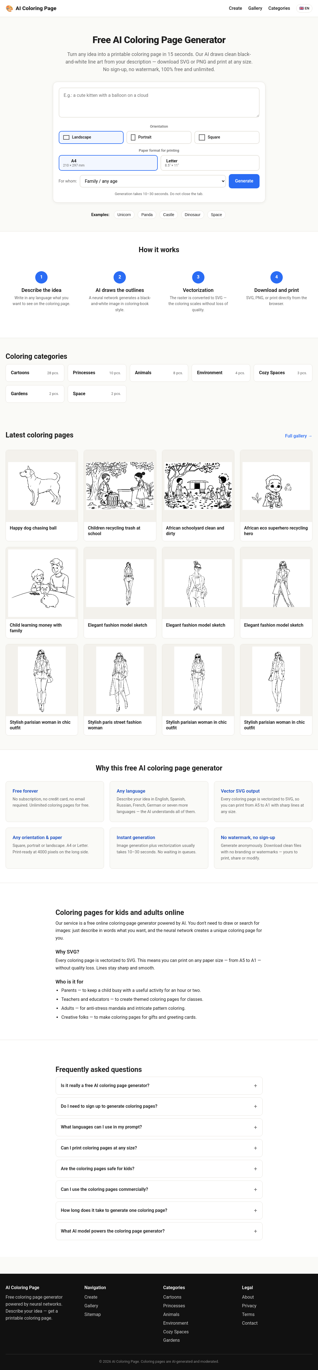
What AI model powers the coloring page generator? (113, 1231)
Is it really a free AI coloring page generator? (105, 1085)
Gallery (255, 8)
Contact (250, 1323)
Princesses (174, 1305)
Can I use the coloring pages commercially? (104, 1189)
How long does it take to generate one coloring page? (114, 1210)
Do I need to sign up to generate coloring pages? (109, 1106)
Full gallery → (298, 436)
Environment (175, 1323)
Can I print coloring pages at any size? (99, 1148)
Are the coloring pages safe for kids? (98, 1168)
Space (216, 214)
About (248, 1297)
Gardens (171, 1340)
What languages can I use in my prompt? (101, 1127)
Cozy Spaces (176, 1331)
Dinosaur (193, 214)
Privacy (249, 1305)
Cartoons (172, 1297)
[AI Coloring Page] (31, 8)
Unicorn (124, 214)
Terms (248, 1314)
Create (235, 8)
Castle (168, 214)
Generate (244, 181)
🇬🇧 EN (304, 8)
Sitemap (92, 1314)
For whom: (68, 181)
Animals (171, 1314)
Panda (146, 214)
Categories (279, 8)
